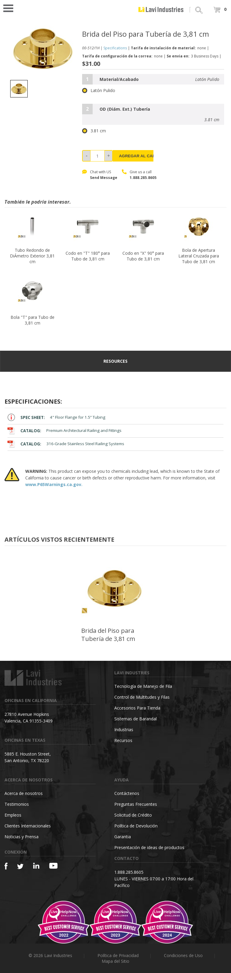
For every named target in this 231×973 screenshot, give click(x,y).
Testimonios (17, 804)
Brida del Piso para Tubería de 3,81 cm (108, 635)
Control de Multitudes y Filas (142, 697)
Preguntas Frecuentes (135, 804)
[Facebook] (6, 866)
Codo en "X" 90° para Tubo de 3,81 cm (143, 256)
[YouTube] (53, 866)
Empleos (13, 815)
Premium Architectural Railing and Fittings (65, 430)
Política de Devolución (136, 826)
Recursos (123, 740)
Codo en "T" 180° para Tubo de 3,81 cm (88, 256)
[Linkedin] (36, 866)
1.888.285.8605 (143, 177)
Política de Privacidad (118, 955)
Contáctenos (126, 793)
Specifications (115, 48)
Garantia (122, 836)
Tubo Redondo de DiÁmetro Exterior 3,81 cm (32, 255)
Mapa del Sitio (115, 961)
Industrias (123, 729)
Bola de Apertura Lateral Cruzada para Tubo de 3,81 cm (198, 255)
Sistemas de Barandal (135, 719)
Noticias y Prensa (21, 836)
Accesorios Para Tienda (137, 708)
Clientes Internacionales (28, 826)
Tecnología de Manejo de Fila (143, 686)
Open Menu (10, 7)
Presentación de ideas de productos (149, 847)
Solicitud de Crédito (133, 815)
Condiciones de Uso (183, 955)
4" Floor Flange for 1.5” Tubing (56, 417)
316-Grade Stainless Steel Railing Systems (66, 444)
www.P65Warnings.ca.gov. (53, 484)
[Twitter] (20, 867)
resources (115, 361)
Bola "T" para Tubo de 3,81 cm (32, 320)
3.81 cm (94, 131)
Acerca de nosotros (24, 793)
